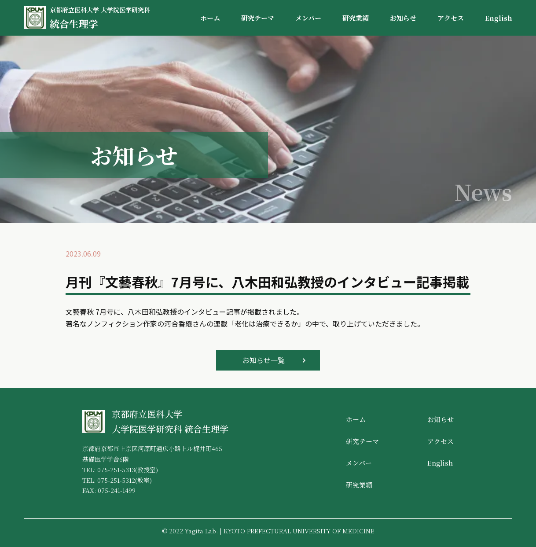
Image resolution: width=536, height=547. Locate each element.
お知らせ (403, 17)
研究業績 (355, 17)
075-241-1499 (117, 490)
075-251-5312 (116, 480)
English (498, 17)
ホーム (210, 17)
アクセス (450, 17)
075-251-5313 (116, 469)
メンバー (308, 17)
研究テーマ (257, 17)
